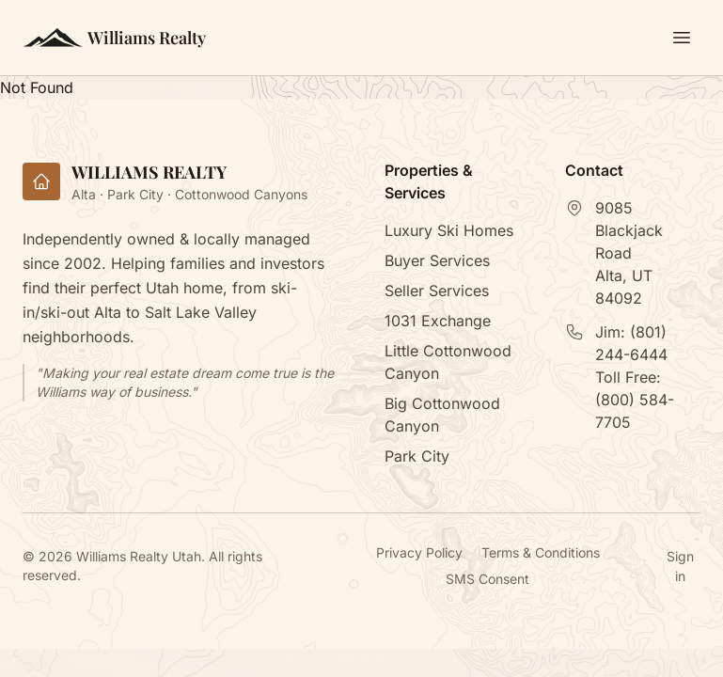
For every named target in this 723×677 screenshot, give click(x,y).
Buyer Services (437, 260)
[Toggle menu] (681, 37)
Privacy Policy (419, 552)
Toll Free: (634, 400)
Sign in (680, 566)
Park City (417, 456)
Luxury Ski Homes (449, 230)
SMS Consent (487, 579)
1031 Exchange (438, 320)
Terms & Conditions (540, 552)
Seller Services (437, 290)
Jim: (631, 343)
